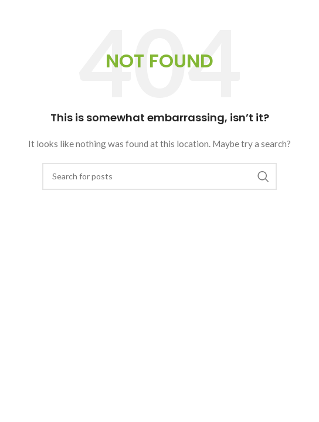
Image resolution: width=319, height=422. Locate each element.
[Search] (159, 176)
